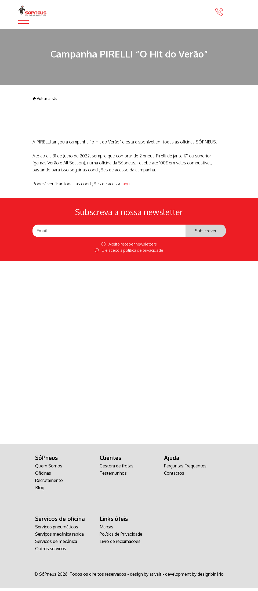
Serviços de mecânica (56, 544)
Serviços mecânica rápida (59, 537)
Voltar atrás (44, 101)
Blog (39, 490)
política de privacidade (143, 252)
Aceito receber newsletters (129, 247)
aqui (126, 186)
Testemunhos (113, 476)
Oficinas (43, 476)
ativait (155, 577)
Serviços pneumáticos (56, 529)
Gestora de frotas (116, 468)
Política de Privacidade (121, 537)
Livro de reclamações (120, 544)
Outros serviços (50, 551)
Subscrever (205, 233)
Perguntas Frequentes (185, 468)
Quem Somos (48, 468)
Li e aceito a (129, 252)
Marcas (106, 529)
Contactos (174, 476)
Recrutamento (49, 483)
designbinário (211, 577)
